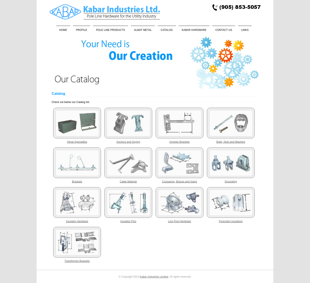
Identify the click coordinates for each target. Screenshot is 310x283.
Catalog (167, 30)
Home (63, 30)
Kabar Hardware (194, 30)
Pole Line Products (110, 30)
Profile (81, 30)
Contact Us (223, 30)
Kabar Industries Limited (154, 276)
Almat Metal (143, 30)
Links (245, 30)
